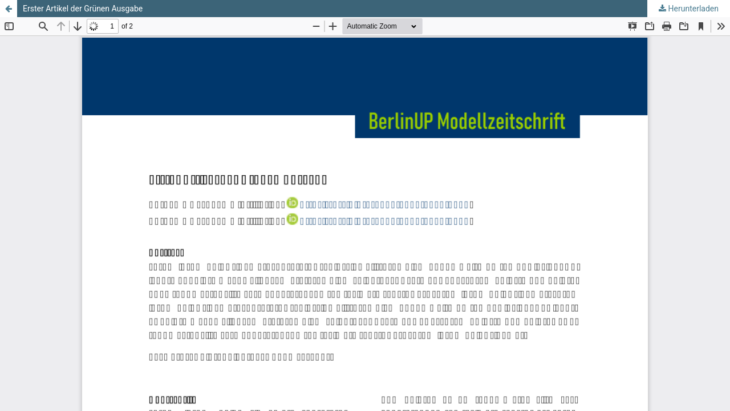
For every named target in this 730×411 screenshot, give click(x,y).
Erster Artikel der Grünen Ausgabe (83, 8)
